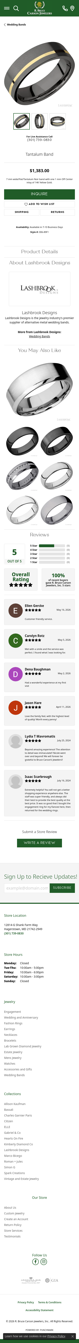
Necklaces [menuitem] (10, 1035)
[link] (65, 8)
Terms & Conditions (49, 1302)
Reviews (39, 535)
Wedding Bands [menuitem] (14, 1075)
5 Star (33, 545)
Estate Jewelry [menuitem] (13, 1052)
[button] (16, 8)
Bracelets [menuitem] (10, 1040)
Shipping (22, 212)
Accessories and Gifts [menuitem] (18, 1069)
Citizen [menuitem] (8, 1121)
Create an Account (16, 1219)
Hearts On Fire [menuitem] (13, 1138)
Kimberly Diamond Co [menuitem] (18, 1144)
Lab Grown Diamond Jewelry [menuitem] (22, 1046)
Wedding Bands (16, 24)
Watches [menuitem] (9, 1063)
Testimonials (12, 1236)
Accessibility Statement (39, 1310)
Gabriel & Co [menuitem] (12, 1133)
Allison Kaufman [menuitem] (14, 1104)
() (68, 545)
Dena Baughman (37, 669)
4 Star (33, 550)
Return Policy (12, 1225)
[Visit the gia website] (51, 1280)
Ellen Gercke (34, 606)
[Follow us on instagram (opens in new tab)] (43, 1261)
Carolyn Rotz (34, 636)
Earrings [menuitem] (9, 1029)
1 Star (33, 562)
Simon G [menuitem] (9, 1167)
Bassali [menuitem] (8, 1110)
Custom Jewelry (14, 1213)
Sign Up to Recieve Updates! (39, 876)
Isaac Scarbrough (38, 777)
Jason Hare (33, 703)
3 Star (33, 554)
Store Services (13, 1231)
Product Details (39, 252)
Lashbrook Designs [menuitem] (16, 1150)
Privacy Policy (26, 1302)
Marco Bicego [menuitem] (13, 1156)
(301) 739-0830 (39, 140)
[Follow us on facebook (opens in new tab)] (35, 1261)
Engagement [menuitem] (12, 1012)
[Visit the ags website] (31, 1280)
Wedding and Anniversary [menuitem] (21, 1017)
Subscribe (62, 888)
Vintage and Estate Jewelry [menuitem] (21, 1179)
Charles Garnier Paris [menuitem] (18, 1115)
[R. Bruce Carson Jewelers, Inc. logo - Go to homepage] (39, 8)
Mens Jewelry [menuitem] (12, 1058)
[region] (39, 73)
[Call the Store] (14, 933)
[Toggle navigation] (6, 8)
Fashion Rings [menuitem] (13, 1023)
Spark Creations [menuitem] (14, 1173)
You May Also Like (39, 350)
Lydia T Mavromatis (40, 736)
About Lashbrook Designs (39, 263)
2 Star (33, 558)
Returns (57, 212)
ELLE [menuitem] (7, 1127)
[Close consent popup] (72, 1336)
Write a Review (39, 843)
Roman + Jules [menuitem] (13, 1161)
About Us (10, 1207)
